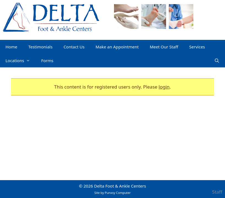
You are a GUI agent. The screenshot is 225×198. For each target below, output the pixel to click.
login (164, 87)
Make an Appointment (117, 47)
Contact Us (74, 47)
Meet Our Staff (164, 47)
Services (197, 47)
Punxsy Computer (118, 193)
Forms (47, 60)
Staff (217, 192)
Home (11, 47)
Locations (21, 60)
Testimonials (40, 47)
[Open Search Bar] (217, 60)
